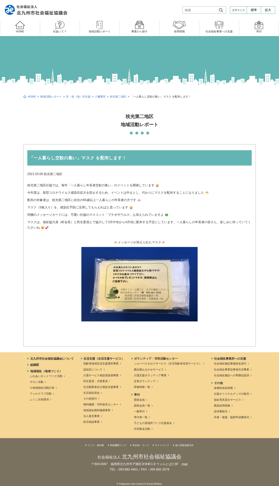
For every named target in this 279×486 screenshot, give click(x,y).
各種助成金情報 (223, 387)
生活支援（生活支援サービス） (104, 358)
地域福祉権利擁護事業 (96, 410)
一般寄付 (139, 411)
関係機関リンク (118, 445)
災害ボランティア (145, 381)
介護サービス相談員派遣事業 (101, 375)
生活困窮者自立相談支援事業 (101, 386)
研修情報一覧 (142, 386)
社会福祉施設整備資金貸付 (230, 363)
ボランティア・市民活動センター (156, 358)
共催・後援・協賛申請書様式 (231, 417)
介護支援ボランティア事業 (150, 375)
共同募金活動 (142, 428)
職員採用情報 (222, 405)
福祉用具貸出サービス (227, 399)
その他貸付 (90, 398)
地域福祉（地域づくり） (46, 371)
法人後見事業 (91, 416)
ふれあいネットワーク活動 (46, 376)
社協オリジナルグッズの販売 (231, 393)
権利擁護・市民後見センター (101, 404)
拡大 (268, 10)
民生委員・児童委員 (95, 381)
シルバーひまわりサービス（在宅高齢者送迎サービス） (168, 363)
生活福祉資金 (91, 392)
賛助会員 (139, 399)
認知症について (92, 369)
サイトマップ (162, 445)
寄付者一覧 (140, 417)
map (185, 464)
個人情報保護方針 (184, 445)
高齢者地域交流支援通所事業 (101, 363)
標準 (254, 10)
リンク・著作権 (96, 445)
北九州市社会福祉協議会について (52, 358)
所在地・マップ (141, 445)
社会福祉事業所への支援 (230, 358)
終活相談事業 (91, 421)
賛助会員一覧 (142, 405)
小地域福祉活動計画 (42, 387)
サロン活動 (36, 381)
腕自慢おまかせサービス (149, 369)
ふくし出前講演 (39, 399)
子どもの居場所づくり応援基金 (153, 423)
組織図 (34, 364)
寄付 (137, 394)
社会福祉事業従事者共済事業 (231, 369)
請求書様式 (220, 411)
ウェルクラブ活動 (41, 393)
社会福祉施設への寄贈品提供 (231, 375)
